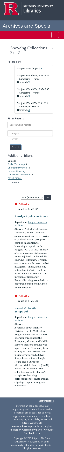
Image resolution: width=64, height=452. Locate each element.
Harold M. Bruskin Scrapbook (26, 310)
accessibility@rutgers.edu (25, 426)
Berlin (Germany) (16, 164)
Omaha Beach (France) (19, 174)
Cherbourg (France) (18, 167)
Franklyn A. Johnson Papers (31, 216)
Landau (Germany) (17, 171)
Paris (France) (15, 178)
